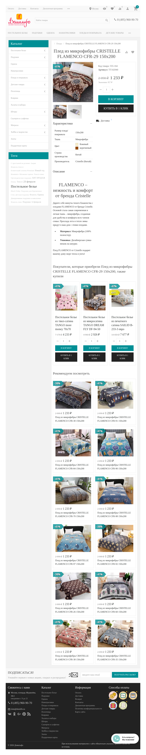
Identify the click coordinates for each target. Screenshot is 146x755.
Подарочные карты (19, 146)
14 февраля (36, 202)
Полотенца (15, 91)
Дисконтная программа (53, 9)
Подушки (37, 33)
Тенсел (20, 182)
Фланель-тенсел (17, 167)
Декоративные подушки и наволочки (26, 198)
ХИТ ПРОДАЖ (38, 178)
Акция (33, 163)
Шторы (14, 112)
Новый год (39, 170)
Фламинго (15, 174)
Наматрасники (67, 33)
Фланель (33, 195)
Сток (13, 195)
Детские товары (115, 33)
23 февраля (29, 181)
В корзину (116, 99)
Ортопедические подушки (21, 178)
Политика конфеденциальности (88, 709)
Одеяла (51, 33)
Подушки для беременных (31, 191)
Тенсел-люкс (39, 174)
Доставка (22, 9)
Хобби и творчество (19, 132)
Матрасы (14, 125)
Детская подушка (22, 195)
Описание (59, 171)
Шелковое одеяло (26, 174)
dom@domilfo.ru (18, 709)
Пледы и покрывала (91, 33)
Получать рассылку (125, 675)
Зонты (13, 139)
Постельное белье (18, 33)
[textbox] (72, 20)
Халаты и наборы (18, 105)
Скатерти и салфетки (20, 118)
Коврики (14, 98)
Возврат (78, 699)
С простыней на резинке (20, 163)
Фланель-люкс (16, 202)
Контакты (34, 9)
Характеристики (63, 123)
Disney (13, 182)
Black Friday (15, 191)
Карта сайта (80, 712)
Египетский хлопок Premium (22, 170)
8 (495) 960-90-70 (127, 19)
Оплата (11, 9)
